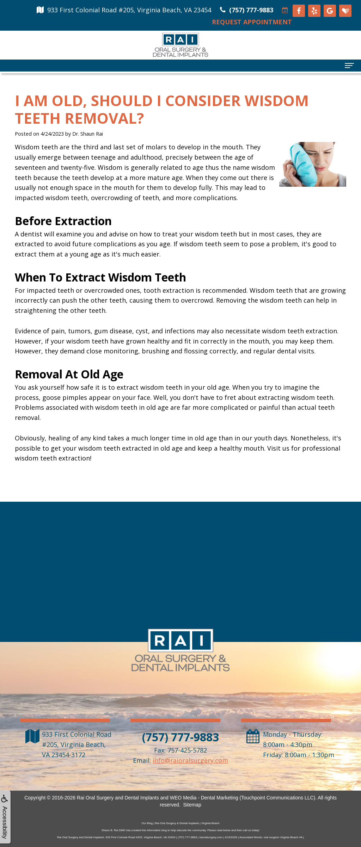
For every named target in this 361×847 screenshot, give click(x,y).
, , (76, 744)
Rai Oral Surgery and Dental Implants (118, 797)
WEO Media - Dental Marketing (204, 797)
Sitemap (192, 805)
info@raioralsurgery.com (190, 760)
